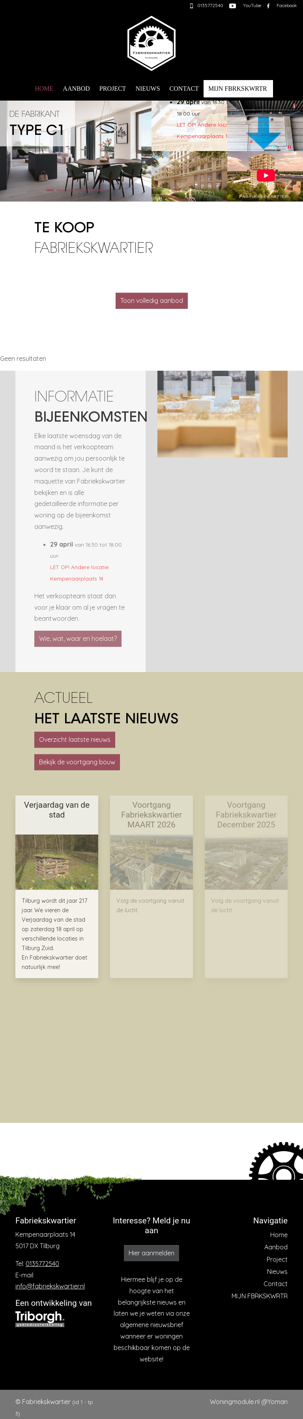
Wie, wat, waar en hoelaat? (78, 638)
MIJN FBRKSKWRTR (237, 88)
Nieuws (147, 88)
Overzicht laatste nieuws (74, 739)
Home (44, 88)
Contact (184, 88)
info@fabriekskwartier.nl (50, 1286)
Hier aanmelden (151, 1253)
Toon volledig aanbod (151, 300)
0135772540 (42, 1264)
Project (112, 88)
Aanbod (76, 88)
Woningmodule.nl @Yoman (249, 1402)
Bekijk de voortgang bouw (77, 762)
